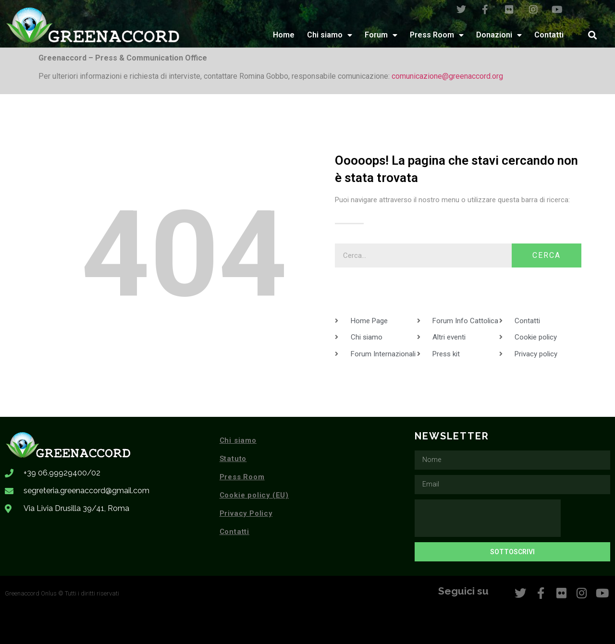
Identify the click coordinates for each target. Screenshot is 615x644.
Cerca (546, 255)
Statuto (233, 458)
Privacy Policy (246, 513)
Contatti (549, 34)
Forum (381, 35)
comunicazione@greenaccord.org (447, 76)
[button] (592, 35)
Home (284, 34)
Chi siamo (329, 35)
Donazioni (499, 35)
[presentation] (488, 518)
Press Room (437, 35)
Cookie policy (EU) (254, 495)
